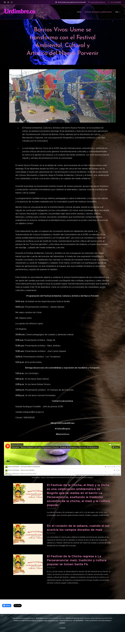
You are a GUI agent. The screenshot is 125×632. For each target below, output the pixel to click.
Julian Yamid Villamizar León (52, 618)
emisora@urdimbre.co (98, 2)
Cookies (62, 628)
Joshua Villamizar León (97, 618)
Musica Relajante (36, 477)
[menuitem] (80, 12)
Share (6, 605)
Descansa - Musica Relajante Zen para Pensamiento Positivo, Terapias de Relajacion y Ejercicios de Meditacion (67, 477)
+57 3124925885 (115, 2)
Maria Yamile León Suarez (27, 618)
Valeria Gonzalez (85, 618)
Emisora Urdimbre (37, 620)
